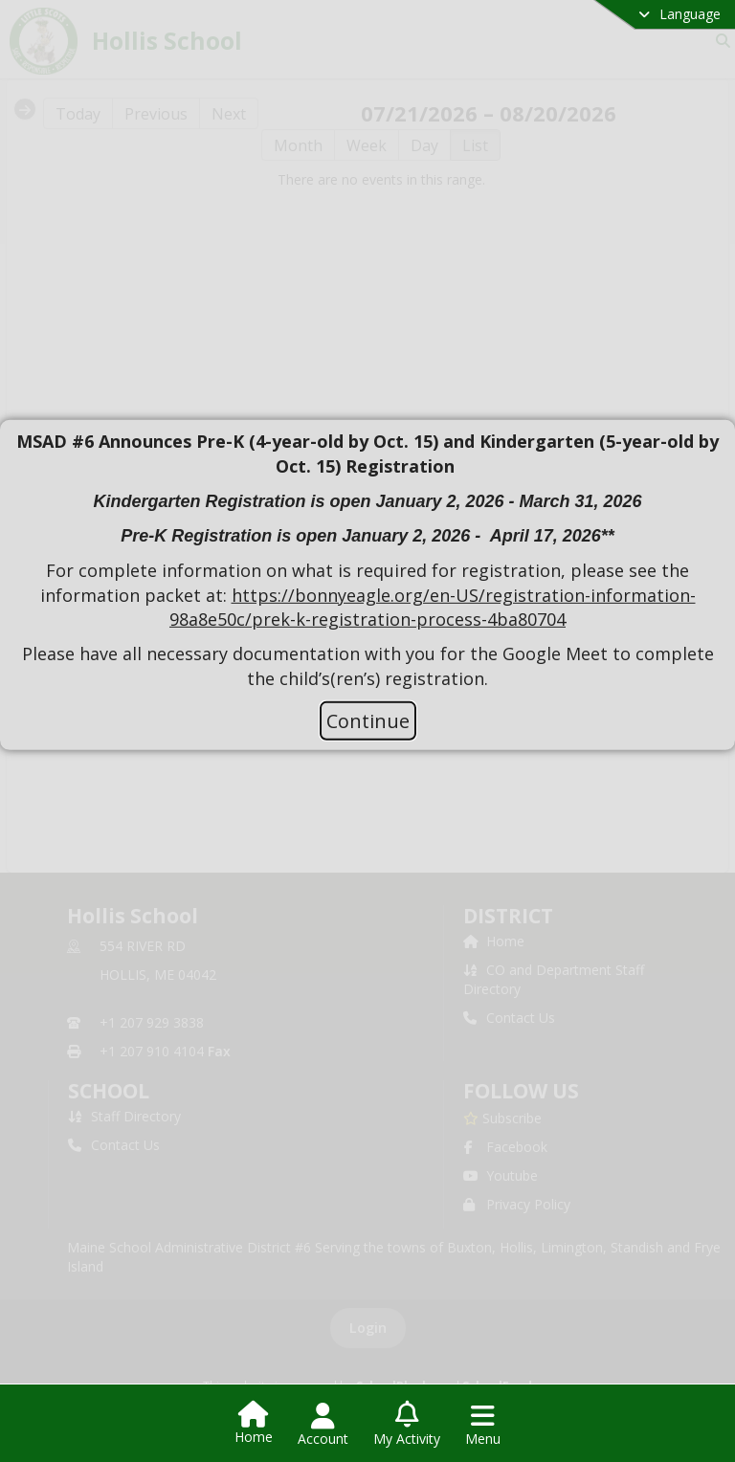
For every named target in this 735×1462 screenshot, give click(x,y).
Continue (368, 720)
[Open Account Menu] (323, 1425)
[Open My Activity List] (406, 1425)
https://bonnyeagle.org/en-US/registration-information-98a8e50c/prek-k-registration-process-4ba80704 (432, 607)
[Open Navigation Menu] (483, 1425)
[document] (367, 560)
